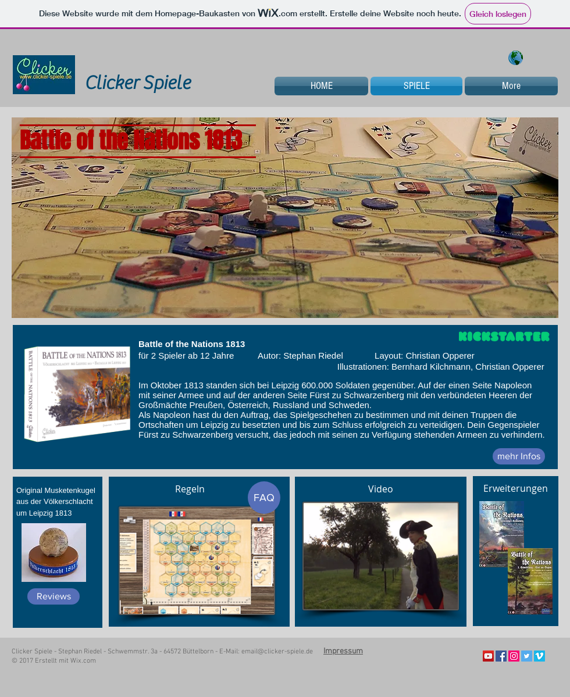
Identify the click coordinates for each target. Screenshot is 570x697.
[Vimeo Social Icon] (539, 656)
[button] (285, 217)
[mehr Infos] (519, 456)
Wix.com (83, 661)
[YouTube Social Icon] (488, 656)
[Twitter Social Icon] (526, 656)
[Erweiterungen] (515, 488)
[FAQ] (264, 497)
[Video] (380, 488)
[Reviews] (53, 596)
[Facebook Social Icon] (501, 656)
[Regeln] (189, 488)
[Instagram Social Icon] (513, 656)
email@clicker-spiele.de (277, 652)
